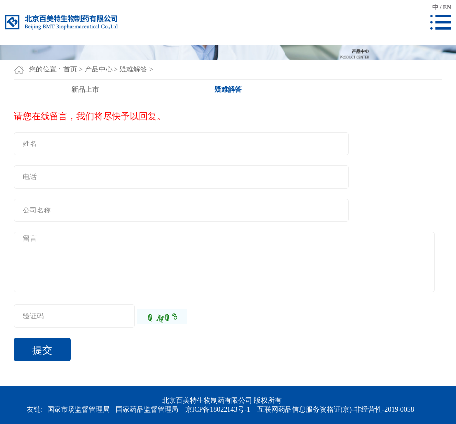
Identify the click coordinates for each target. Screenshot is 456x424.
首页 (70, 69)
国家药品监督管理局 (147, 409)
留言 (224, 262)
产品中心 (99, 69)
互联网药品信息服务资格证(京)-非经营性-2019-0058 (335, 409)
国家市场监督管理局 (78, 409)
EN (447, 7)
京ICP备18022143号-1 (217, 409)
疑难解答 (133, 69)
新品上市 (85, 89)
